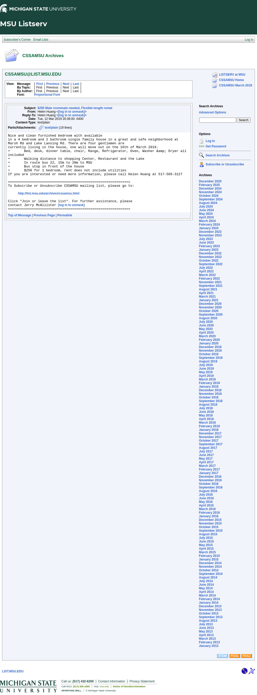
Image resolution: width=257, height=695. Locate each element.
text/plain (51, 127)
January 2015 (208, 559)
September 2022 (211, 264)
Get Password (216, 146)
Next (66, 84)
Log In (210, 141)
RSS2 (247, 656)
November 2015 (210, 523)
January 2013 (208, 646)
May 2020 (206, 329)
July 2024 (206, 206)
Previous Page (44, 231)
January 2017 (208, 473)
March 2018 (207, 422)
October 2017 (208, 440)
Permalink (64, 231)
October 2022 (208, 260)
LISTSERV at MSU (232, 74)
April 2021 (206, 293)
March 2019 (207, 379)
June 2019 (206, 368)
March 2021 (207, 296)
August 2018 (208, 404)
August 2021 (208, 289)
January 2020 (208, 343)
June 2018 (206, 412)
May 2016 (206, 502)
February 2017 (209, 469)
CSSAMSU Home (231, 80)
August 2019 (208, 361)
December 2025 (210, 181)
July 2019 (206, 365)
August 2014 (208, 577)
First (39, 84)
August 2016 (208, 491)
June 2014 (206, 584)
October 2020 (208, 311)
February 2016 (209, 512)
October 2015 (208, 527)
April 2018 (206, 419)
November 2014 (210, 566)
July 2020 (206, 322)
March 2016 (207, 509)
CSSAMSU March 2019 (235, 85)
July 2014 (206, 581)
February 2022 (209, 278)
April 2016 (206, 505)
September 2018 (211, 401)
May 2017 (206, 458)
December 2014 (210, 563)
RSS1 (235, 656)
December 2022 (210, 253)
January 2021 (208, 300)
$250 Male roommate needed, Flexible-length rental (75, 108)
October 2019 (208, 354)
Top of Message (19, 231)
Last (76, 84)
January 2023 (208, 250)
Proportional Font (47, 94)
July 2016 (206, 494)
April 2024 (206, 217)
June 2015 (206, 541)
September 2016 (211, 487)
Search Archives (211, 106)
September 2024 (211, 199)
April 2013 (206, 635)
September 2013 (211, 617)
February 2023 (209, 246)
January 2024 (208, 228)
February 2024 (209, 224)
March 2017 (207, 466)
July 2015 (206, 538)
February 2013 (209, 642)
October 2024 (208, 196)
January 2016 (208, 516)
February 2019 (209, 383)
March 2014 (207, 595)
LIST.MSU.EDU (12, 671)
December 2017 (210, 433)
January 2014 (208, 602)
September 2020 (211, 314)
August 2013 (208, 620)
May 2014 (206, 588)
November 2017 (210, 437)
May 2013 (206, 631)
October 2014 (208, 570)
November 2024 (210, 192)
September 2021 (211, 286)
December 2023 (210, 232)
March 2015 (207, 552)
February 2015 (209, 556)
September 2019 (211, 358)
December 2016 (210, 476)
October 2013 (208, 613)
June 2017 (206, 455)
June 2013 (206, 628)
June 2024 (206, 210)
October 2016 (208, 484)
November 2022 (210, 257)
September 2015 (211, 530)
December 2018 (210, 390)
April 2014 (206, 592)
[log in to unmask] (71, 111)
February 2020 (209, 340)
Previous (52, 84)
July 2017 (206, 451)
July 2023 (206, 239)
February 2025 (209, 185)
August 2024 (208, 203)
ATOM (222, 656)
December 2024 (210, 188)
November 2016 (210, 480)
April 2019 (206, 376)
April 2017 (206, 462)
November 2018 (210, 394)
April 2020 (206, 332)
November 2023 (210, 235)
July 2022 (206, 268)
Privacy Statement (142, 681)
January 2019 (208, 386)
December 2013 (210, 606)
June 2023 (206, 242)
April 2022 (206, 271)
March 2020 (207, 336)
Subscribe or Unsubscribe (225, 164)
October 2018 (208, 397)
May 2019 (206, 372)
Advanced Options (212, 112)
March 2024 (207, 221)
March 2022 (207, 275)
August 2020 (208, 318)
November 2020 (210, 307)
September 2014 (211, 574)
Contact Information (111, 681)
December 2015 (210, 520)
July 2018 (206, 408)
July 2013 (206, 624)
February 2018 (209, 426)
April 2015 (206, 548)
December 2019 (210, 347)
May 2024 (206, 214)
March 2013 (207, 638)
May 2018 (206, 415)
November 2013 (210, 610)
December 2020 (210, 304)
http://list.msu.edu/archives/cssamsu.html (48, 206)
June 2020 (206, 325)
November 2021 (210, 282)
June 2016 (206, 498)
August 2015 (208, 534)
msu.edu (104, 686)
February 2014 (209, 599)
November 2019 (210, 350)
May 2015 (206, 545)
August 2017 (208, 448)
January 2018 (208, 430)
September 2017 (211, 444)
